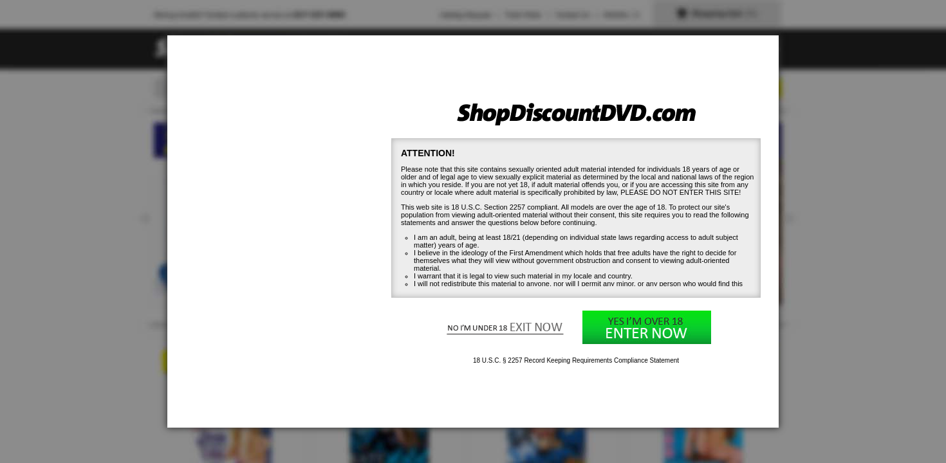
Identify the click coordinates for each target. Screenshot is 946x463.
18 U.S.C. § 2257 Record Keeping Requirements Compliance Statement (576, 360)
